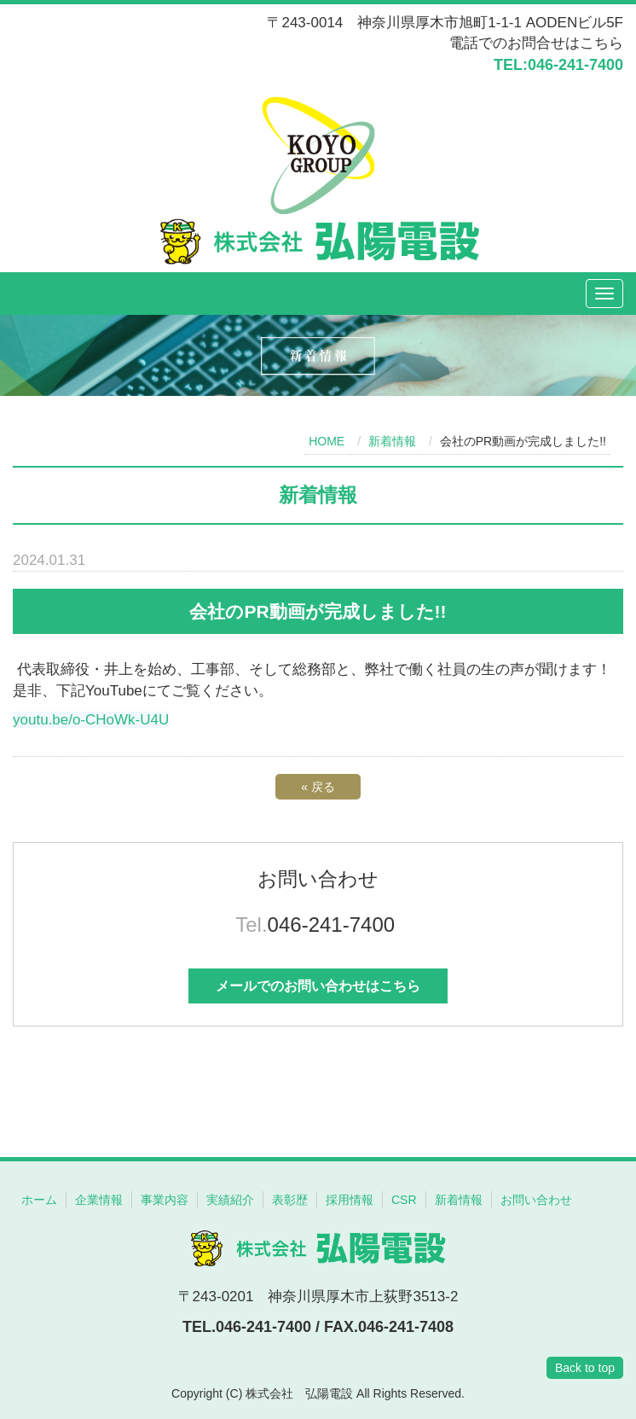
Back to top (585, 1368)
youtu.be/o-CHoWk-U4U (91, 720)
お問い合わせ (536, 1200)
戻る (318, 787)
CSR (404, 1200)
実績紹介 (230, 1200)
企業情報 (99, 1200)
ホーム (39, 1200)
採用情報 (349, 1200)
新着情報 (392, 441)
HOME (326, 441)
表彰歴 (290, 1200)
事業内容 (164, 1200)
